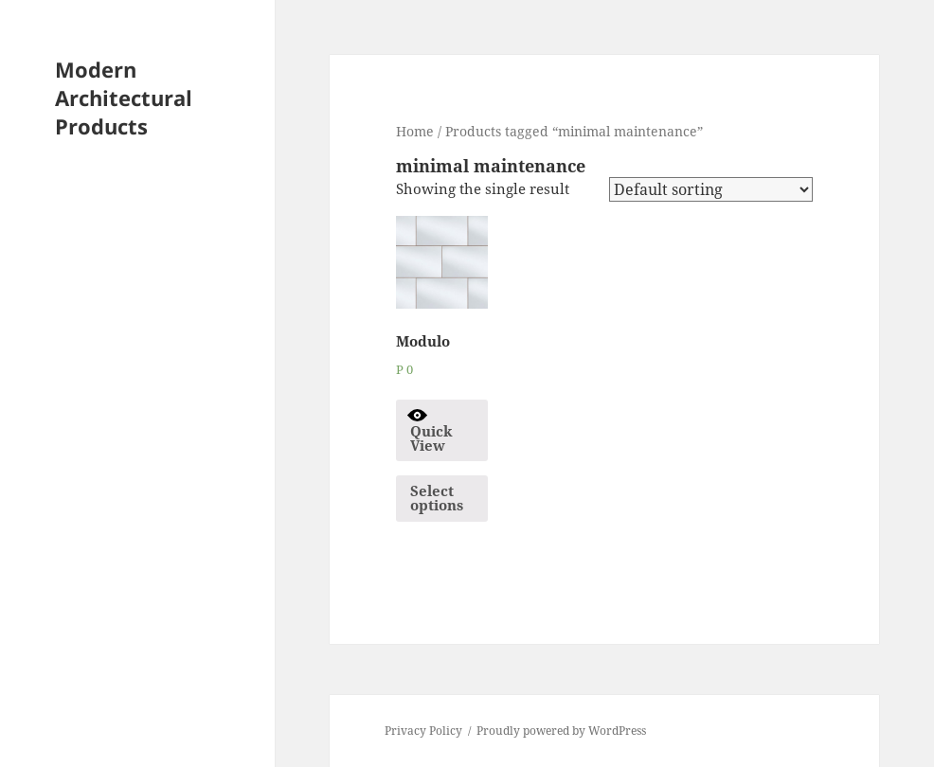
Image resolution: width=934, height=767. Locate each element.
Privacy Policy (423, 730)
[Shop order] (711, 189)
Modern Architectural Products (123, 97)
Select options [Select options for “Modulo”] (436, 497)
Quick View (429, 430)
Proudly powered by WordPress (561, 730)
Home (415, 131)
